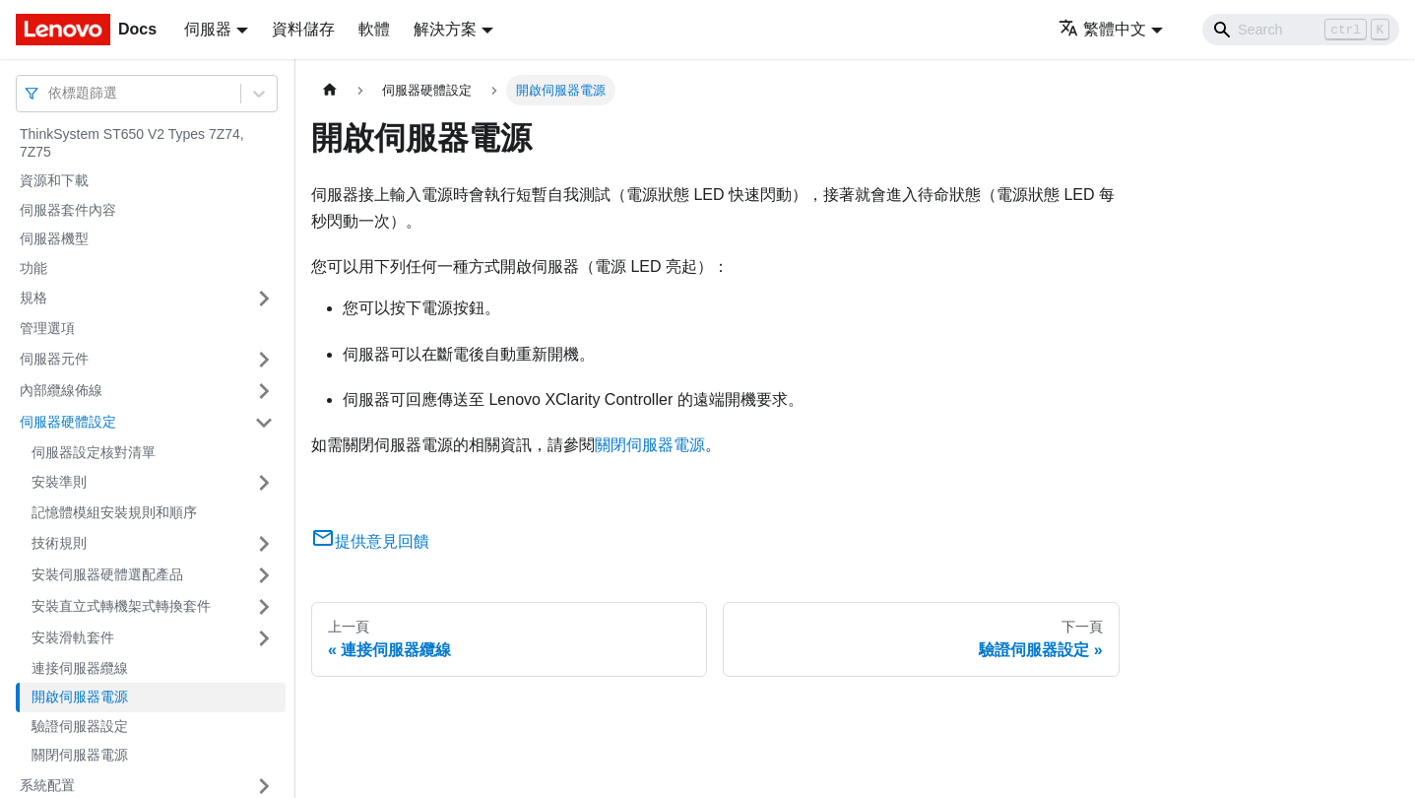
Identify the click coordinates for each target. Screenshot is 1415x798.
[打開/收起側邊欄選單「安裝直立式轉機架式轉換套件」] (264, 607)
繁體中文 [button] (1102, 29)
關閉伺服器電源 (80, 755)
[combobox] (50, 93)
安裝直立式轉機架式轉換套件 (121, 606)
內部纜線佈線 (61, 390)
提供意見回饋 (370, 541)
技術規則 (59, 543)
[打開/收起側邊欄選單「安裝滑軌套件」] (264, 638)
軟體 (374, 29)
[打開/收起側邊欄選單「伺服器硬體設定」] (264, 422)
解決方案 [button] (445, 29)
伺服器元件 (54, 358)
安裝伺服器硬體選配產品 (107, 574)
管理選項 (47, 328)
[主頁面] (330, 90)
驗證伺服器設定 (80, 726)
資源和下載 (54, 180)
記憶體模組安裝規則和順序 (114, 512)
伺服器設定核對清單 (94, 452)
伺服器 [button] (207, 29)
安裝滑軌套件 (73, 637)
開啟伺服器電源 (80, 696)
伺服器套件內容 (68, 210)
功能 (33, 268)
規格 (33, 297)
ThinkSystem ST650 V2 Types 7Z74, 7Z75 (132, 143)
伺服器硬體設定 (68, 422)
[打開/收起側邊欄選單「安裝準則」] (264, 483)
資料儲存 (303, 29)
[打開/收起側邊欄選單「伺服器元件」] (264, 359)
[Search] (1300, 29)
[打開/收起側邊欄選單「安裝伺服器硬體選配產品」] (264, 575)
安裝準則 (59, 482)
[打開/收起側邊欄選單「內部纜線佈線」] (264, 391)
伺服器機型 (54, 238)
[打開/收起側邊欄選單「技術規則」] (264, 544)
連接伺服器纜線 (80, 668)
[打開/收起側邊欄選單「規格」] (264, 298)
